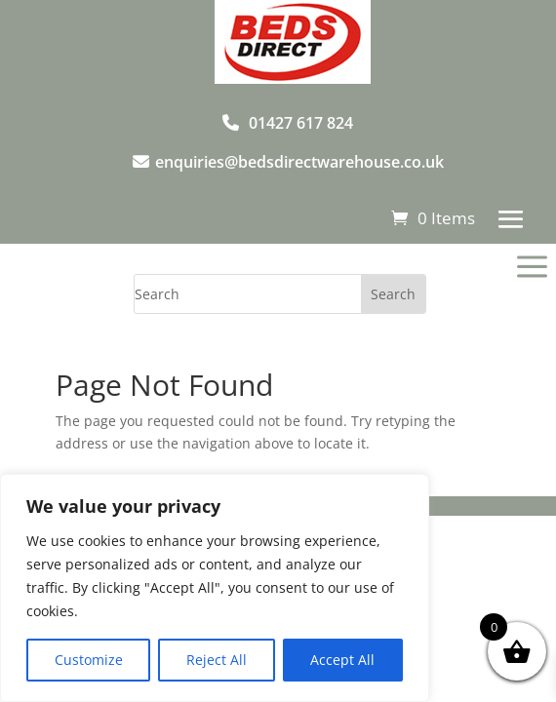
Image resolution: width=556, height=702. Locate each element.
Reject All (216, 659)
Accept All (342, 659)
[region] (214, 588)
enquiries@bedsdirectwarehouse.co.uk (288, 162)
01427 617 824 (301, 123)
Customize (89, 659)
